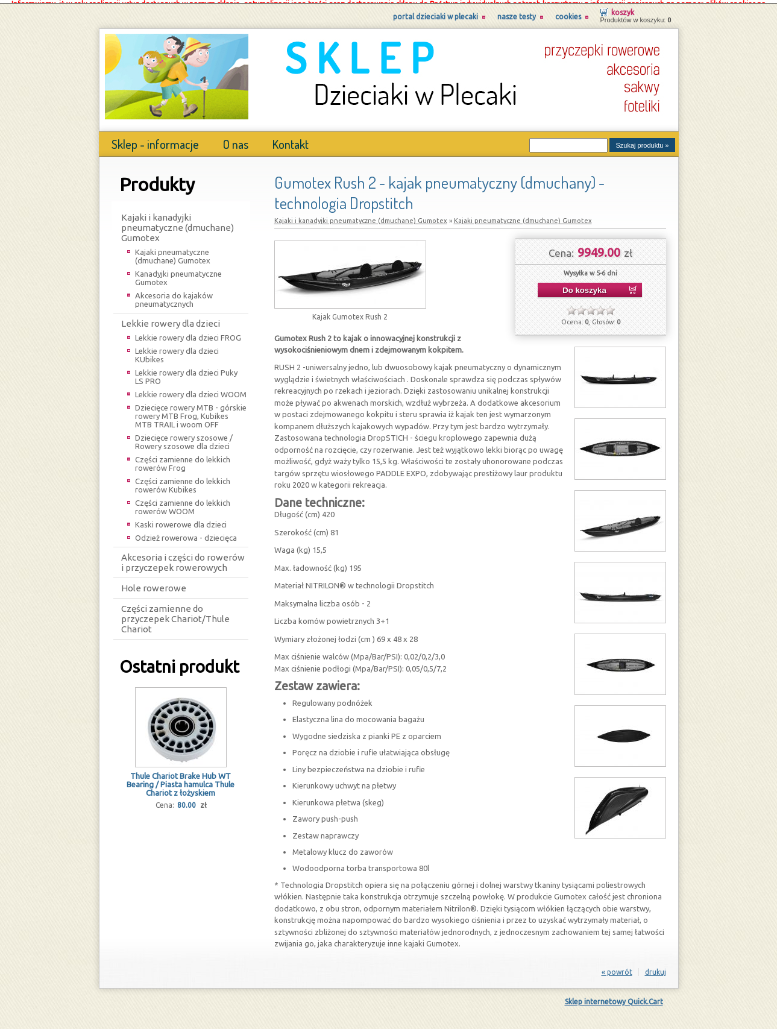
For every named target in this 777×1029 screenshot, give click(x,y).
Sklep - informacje (155, 140)
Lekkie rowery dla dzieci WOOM (191, 390)
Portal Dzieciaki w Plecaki (435, 13)
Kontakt (290, 140)
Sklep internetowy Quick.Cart (614, 998)
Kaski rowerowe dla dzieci (181, 521)
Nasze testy (516, 13)
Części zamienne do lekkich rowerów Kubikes (182, 481)
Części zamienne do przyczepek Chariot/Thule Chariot (175, 615)
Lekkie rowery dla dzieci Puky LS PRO (186, 373)
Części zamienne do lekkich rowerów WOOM (182, 503)
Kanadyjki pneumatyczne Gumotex (178, 274)
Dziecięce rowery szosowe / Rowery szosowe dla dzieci (184, 438)
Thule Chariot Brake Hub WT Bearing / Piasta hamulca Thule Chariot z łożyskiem (180, 780)
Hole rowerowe (153, 584)
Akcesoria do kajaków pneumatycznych (174, 296)
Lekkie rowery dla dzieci (170, 320)
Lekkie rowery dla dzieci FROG (188, 334)
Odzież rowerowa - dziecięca (186, 534)
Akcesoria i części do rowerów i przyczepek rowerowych (183, 559)
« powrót (617, 968)
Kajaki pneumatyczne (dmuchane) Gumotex (172, 252)
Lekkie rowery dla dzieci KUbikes (177, 351)
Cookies (568, 13)
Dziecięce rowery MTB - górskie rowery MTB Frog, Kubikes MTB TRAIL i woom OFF (191, 412)
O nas (235, 140)
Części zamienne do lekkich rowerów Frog (182, 460)
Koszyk (622, 9)
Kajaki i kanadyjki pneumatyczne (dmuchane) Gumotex (177, 224)
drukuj (655, 968)
